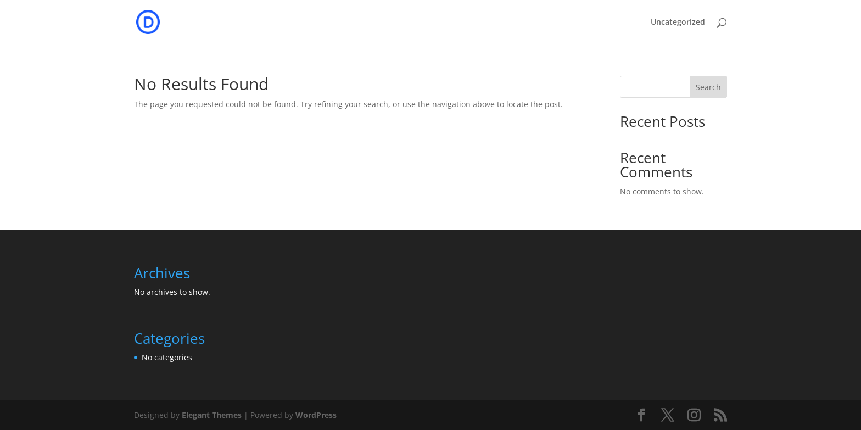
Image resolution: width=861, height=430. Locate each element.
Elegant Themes (212, 415)
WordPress (316, 415)
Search (708, 87)
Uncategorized (678, 22)
